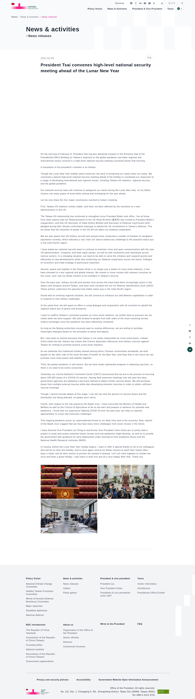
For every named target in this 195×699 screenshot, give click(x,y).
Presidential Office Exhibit (151, 591)
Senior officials (71, 634)
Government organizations (40, 658)
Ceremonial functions (74, 643)
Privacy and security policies (52, 676)
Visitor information (147, 582)
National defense (35, 613)
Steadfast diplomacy (36, 609)
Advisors (67, 639)
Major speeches (34, 604)
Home (14, 17)
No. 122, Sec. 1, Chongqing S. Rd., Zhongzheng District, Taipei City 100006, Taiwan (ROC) (107, 688)
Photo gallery (70, 591)
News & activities (30, 17)
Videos (66, 587)
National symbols (35, 646)
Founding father (34, 642)
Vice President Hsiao (111, 587)
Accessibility (83, 676)
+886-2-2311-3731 (145, 692)
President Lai (107, 582)
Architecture (143, 587)
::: (2, 1)
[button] (182, 3)
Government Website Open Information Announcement (128, 676)
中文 (171, 3)
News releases (71, 582)
